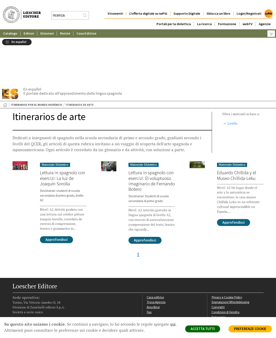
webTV (248, 15)
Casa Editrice (86, 25)
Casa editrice (155, 251)
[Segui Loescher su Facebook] (16, 291)
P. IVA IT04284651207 (27, 308)
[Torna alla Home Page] (5, 59)
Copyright (218, 261)
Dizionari (47, 25)
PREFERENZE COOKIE (250, 328)
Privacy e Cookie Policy (227, 251)
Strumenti (115, 5)
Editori (29, 25)
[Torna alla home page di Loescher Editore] (22, 11)
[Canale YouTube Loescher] (38, 291)
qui (173, 324)
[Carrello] (271, 25)
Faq (149, 266)
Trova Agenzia (156, 256)
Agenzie (265, 15)
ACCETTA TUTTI (203, 328)
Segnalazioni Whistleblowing (230, 256)
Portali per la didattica (174, 15)
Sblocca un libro (218, 5)
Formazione (227, 15)
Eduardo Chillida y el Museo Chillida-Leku (236, 129)
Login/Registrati (249, 5)
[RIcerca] (85, 11)
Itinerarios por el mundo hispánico (36, 59)
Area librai (153, 261)
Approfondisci (56, 193)
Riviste (65, 25)
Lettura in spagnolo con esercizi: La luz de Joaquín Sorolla (62, 132)
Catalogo (10, 25)
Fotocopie (219, 271)
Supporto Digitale (186, 5)
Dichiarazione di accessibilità (231, 276)
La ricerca (204, 15)
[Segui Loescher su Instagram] (23, 291)
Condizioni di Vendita (225, 266)
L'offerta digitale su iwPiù (148, 5)
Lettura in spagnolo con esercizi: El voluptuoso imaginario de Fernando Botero (151, 135)
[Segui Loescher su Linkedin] (31, 291)
